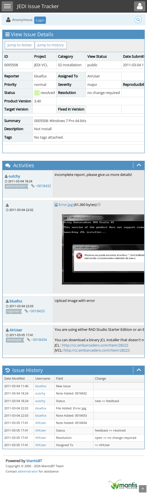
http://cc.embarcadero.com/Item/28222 (95, 345)
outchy (14, 176)
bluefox (16, 301)
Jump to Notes (20, 44)
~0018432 (43, 185)
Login (40, 20)
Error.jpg (66, 204)
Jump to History (51, 44)
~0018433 (37, 310)
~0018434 (39, 339)
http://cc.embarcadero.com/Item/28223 (97, 350)
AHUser (16, 330)
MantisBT (34, 460)
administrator (28, 471)
